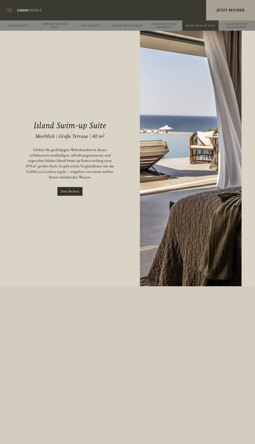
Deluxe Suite (91, 25)
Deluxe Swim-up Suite (127, 25)
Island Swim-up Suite (200, 25)
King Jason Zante (127, 10)
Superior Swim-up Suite (54, 25)
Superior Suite (18, 25)
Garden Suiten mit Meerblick (164, 25)
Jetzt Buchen (231, 10)
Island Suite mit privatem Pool (236, 25)
